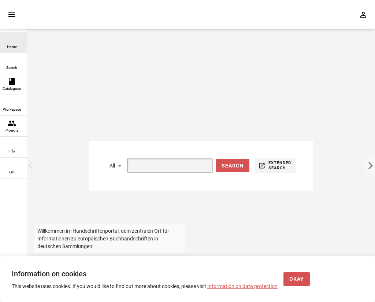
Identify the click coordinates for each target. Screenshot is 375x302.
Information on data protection (242, 286)
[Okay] (296, 279)
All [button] (112, 166)
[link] (13, 42)
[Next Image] (370, 165)
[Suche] (161, 166)
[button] (232, 166)
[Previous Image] (32, 165)
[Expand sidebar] (12, 14)
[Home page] (68, 19)
